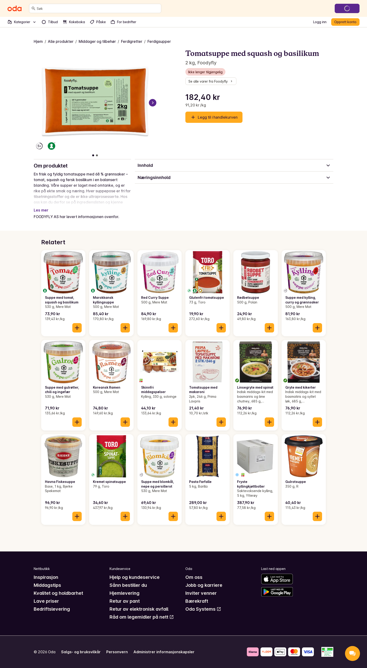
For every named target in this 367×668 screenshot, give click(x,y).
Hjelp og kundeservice (135, 577)
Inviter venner (201, 593)
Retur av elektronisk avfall (139, 609)
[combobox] (98, 8)
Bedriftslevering (52, 609)
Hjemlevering (124, 593)
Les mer (41, 210)
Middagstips (47, 585)
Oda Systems (203, 609)
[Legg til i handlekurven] (77, 327)
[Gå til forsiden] (14, 8)
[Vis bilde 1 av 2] (93, 155)
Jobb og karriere (203, 585)
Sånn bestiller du (128, 585)
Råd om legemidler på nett (142, 617)
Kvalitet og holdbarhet (58, 593)
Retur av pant (125, 601)
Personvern (117, 652)
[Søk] (33, 8)
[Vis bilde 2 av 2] (97, 155)
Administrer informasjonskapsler (164, 652)
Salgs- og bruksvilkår (81, 652)
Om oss (193, 577)
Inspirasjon (46, 577)
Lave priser (46, 601)
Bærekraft (196, 601)
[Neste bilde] (152, 102)
